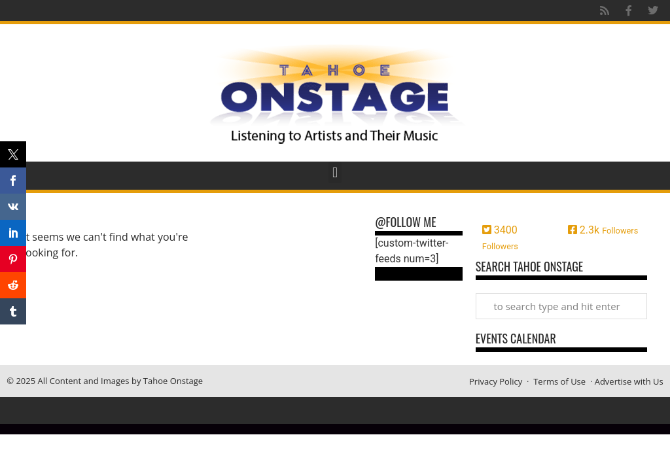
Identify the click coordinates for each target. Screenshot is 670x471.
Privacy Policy (495, 381)
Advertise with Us (629, 381)
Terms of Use (559, 381)
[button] (334, 172)
